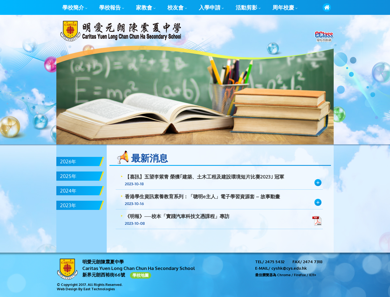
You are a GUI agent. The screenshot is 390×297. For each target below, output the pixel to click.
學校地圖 (140, 275)
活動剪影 (248, 8)
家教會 (145, 8)
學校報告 (111, 8)
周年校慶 (284, 8)
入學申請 (211, 8)
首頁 (327, 7)
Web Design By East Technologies (86, 289)
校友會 (177, 8)
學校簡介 (74, 8)
